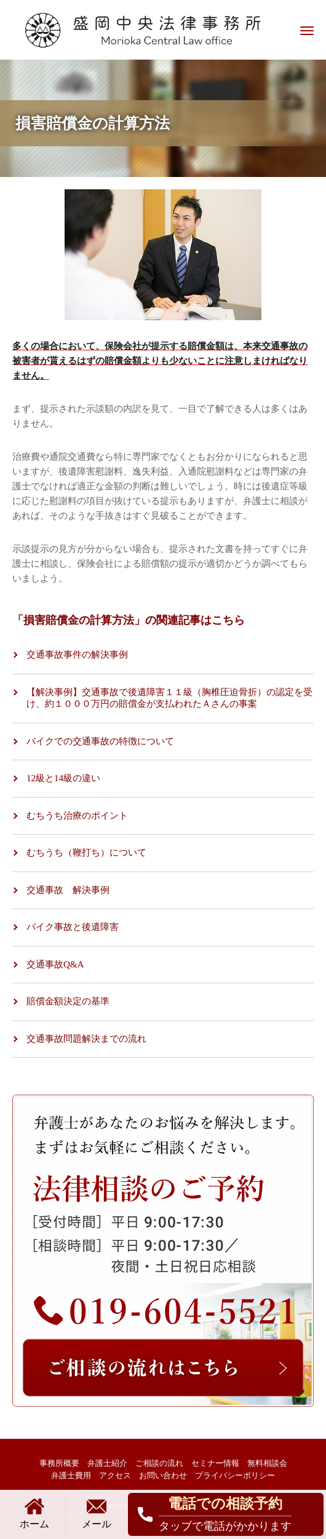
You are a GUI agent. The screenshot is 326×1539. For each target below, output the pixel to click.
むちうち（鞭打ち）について (86, 852)
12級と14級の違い (63, 778)
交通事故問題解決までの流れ (86, 1039)
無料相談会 (267, 1463)
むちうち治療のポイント (77, 816)
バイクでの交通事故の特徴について (100, 741)
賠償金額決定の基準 (67, 1001)
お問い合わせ (163, 1475)
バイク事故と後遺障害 (72, 927)
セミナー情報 (215, 1463)
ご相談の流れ (159, 1463)
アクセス (115, 1475)
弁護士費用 (71, 1475)
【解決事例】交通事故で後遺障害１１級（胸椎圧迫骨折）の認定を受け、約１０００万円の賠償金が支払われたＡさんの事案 (169, 698)
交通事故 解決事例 (67, 890)
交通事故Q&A (55, 964)
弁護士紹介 (107, 1463)
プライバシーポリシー (235, 1475)
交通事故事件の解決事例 (77, 654)
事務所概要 (59, 1463)
